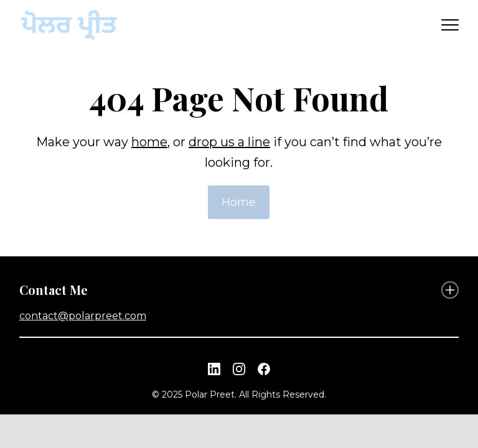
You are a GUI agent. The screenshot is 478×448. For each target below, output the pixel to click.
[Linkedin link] (214, 369)
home (149, 141)
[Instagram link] (239, 369)
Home (239, 202)
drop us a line (229, 141)
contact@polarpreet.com (82, 316)
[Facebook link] (264, 369)
